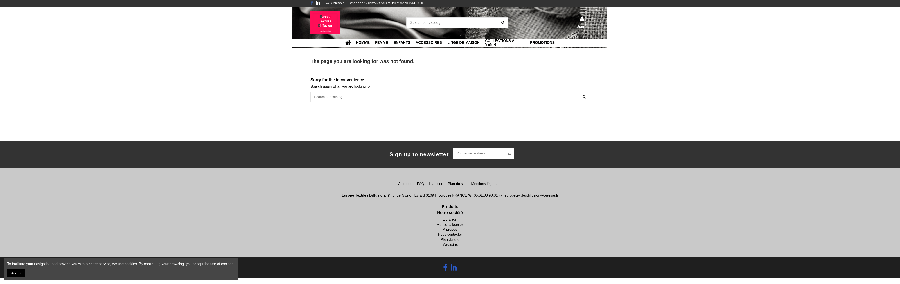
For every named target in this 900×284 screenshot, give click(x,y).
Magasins (450, 246)
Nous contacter (334, 3)
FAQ (420, 185)
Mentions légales (484, 185)
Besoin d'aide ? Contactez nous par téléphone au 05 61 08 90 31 (388, 3)
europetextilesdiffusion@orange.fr (531, 196)
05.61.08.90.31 (486, 196)
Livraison (436, 185)
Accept (17, 273)
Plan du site (457, 185)
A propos (405, 185)
